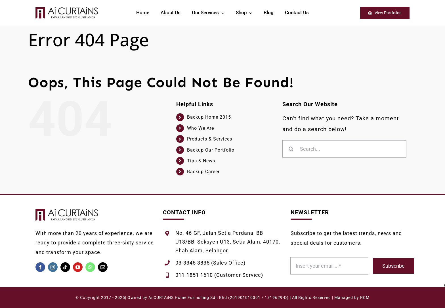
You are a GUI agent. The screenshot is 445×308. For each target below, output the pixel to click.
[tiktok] (65, 267)
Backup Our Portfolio (210, 150)
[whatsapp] (90, 267)
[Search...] (344, 149)
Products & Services (209, 139)
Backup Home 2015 (209, 117)
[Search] (291, 149)
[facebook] (40, 267)
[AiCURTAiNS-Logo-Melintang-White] (66, 10)
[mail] (103, 267)
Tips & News (201, 161)
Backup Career (203, 171)
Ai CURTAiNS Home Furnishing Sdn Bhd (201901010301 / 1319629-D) (218, 297)
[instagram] (53, 267)
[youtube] (78, 267)
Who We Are (200, 128)
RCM (365, 297)
